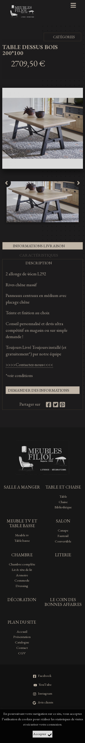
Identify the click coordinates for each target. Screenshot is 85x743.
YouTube (42, 684)
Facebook (42, 675)
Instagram (42, 693)
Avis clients (43, 702)
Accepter (42, 734)
